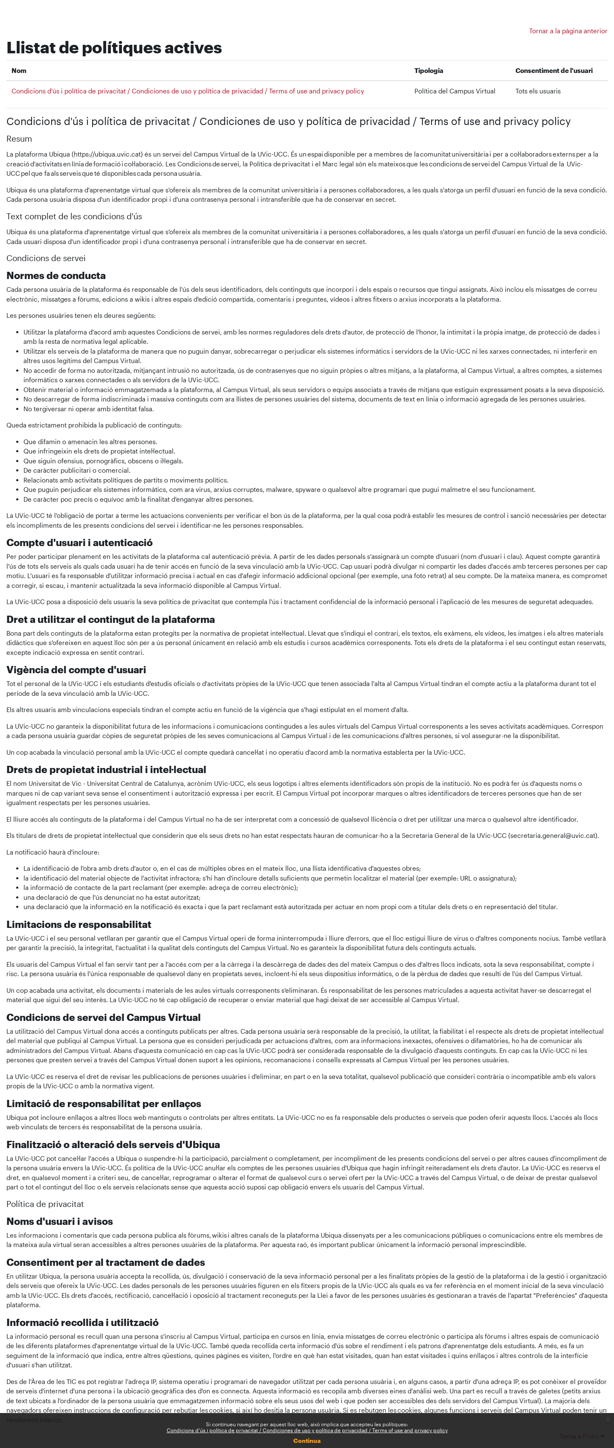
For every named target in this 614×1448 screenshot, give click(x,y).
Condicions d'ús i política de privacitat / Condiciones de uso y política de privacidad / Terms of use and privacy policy (307, 1430)
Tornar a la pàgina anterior (568, 31)
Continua (307, 1440)
